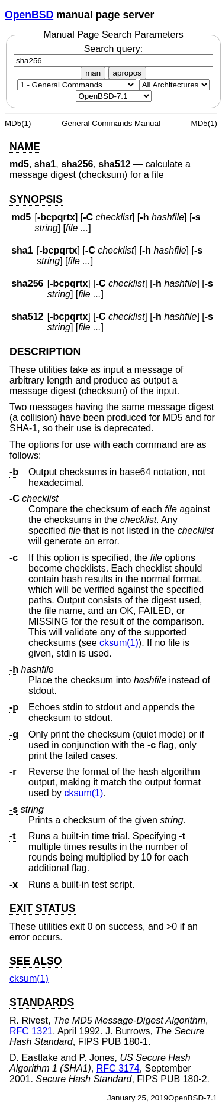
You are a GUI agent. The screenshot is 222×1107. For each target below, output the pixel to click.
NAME (24, 146)
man (93, 73)
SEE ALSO (35, 961)
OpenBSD (29, 15)
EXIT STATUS (42, 908)
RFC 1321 (31, 1031)
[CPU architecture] (174, 84)
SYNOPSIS (36, 199)
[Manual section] (76, 84)
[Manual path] (114, 96)
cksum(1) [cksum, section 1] (119, 643)
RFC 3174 (118, 1068)
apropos (127, 73)
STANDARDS (41, 1002)
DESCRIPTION (45, 352)
